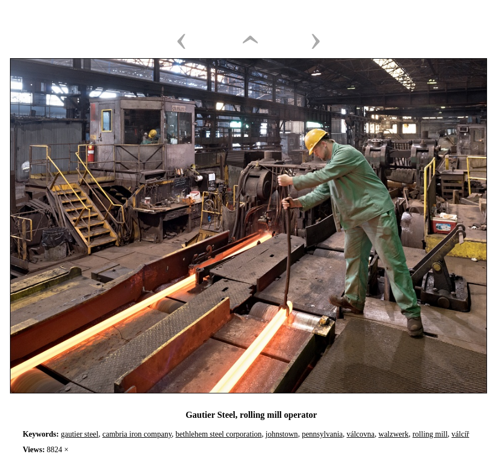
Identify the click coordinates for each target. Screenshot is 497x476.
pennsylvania (322, 434)
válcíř (460, 434)
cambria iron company (137, 434)
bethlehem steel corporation (219, 434)
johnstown (281, 434)
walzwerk (393, 434)
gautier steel (80, 434)
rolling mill (429, 434)
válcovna (361, 434)
